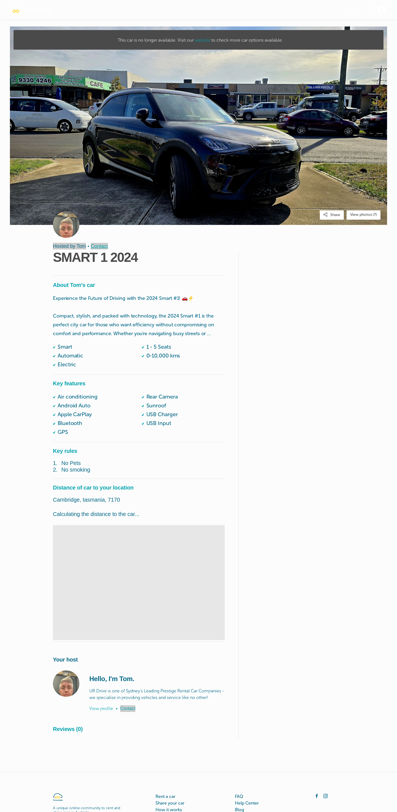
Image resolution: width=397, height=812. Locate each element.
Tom (81, 246)
